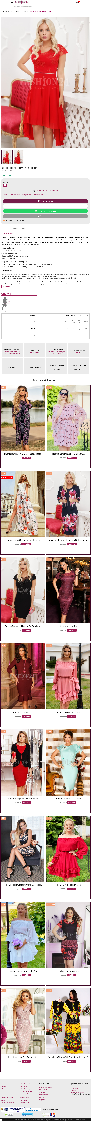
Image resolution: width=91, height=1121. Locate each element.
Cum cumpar (24, 1097)
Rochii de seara (22, 11)
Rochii (12, 11)
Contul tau (44, 1084)
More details (8, 286)
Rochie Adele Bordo (22, 712)
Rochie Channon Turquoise (68, 799)
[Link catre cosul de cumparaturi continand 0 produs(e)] (78, 2)
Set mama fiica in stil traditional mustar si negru (68, 1057)
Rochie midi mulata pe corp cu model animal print (23, 885)
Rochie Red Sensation (68, 971)
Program (4, 1086)
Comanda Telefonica (45, 216)
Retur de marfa (44, 1089)
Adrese (41, 1097)
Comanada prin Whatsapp (45, 211)
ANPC (3, 1100)
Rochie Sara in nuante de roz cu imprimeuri (68, 454)
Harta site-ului (25, 1102)
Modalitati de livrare (26, 1084)
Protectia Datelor (7, 1097)
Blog (2, 1089)
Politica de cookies (7, 1102)
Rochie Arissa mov (68, 626)
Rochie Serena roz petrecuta (22, 1057)
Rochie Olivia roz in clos (68, 712)
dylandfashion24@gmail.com (80, 1094)
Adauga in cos (45, 201)
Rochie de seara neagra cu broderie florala (23, 626)
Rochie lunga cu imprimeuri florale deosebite (23, 540)
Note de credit (44, 1095)
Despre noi (5, 1084)
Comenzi (42, 1092)
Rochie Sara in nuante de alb (23, 971)
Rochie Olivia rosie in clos (68, 885)
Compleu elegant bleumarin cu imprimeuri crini (68, 540)
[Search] (39, 7)
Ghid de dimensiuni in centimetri (45, 191)
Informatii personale (46, 1087)
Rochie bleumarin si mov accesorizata (22, 454)
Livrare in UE (24, 1094)
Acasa (5, 11)
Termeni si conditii (26, 1086)
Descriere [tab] (5, 229)
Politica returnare (26, 1091)
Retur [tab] (24, 228)
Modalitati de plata (26, 1089)
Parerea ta (23, 1100)
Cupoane (42, 1100)
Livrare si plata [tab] (15, 228)
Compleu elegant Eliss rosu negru (22, 799)
